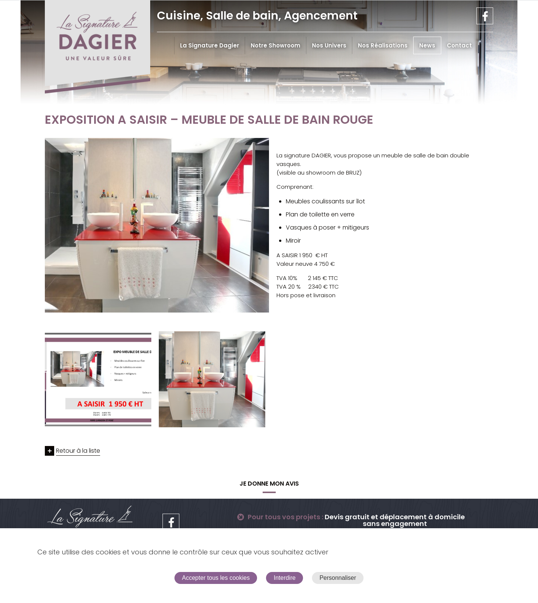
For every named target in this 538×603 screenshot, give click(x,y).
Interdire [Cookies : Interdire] (284, 578)
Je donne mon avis (269, 483)
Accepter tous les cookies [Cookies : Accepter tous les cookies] (216, 578)
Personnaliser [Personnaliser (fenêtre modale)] (337, 578)
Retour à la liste (78, 450)
